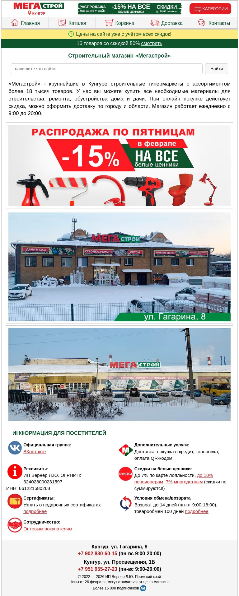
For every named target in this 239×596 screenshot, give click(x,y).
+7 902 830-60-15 (97, 553)
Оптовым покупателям (47, 528)
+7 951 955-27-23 (97, 569)
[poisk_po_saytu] (107, 68)
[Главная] (39, 6)
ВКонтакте (34, 451)
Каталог (72, 21)
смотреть (151, 43)
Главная (25, 21)
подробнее (35, 511)
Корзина (119, 21)
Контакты (214, 21)
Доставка (166, 21)
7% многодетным (184, 481)
